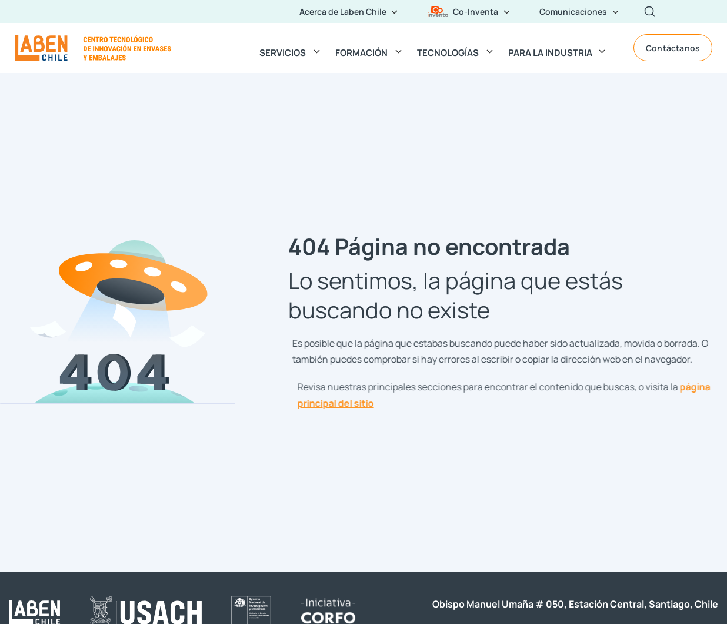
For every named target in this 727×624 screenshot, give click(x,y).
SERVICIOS (282, 52)
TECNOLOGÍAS (448, 52)
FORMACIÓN (361, 52)
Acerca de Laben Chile (342, 11)
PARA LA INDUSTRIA (550, 52)
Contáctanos (673, 48)
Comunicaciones (573, 11)
